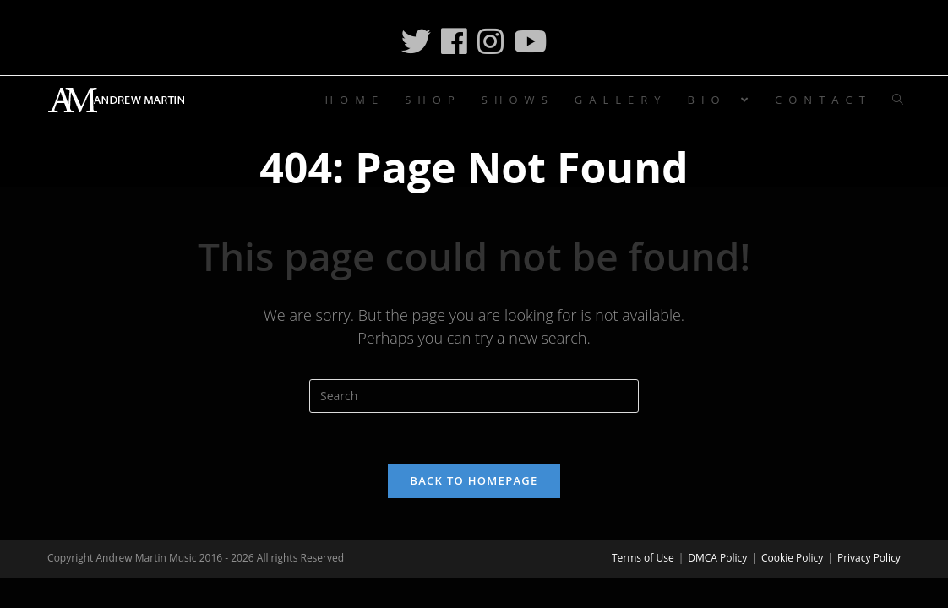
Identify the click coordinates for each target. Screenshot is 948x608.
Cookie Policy (792, 558)
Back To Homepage (473, 480)
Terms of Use (643, 558)
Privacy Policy (869, 558)
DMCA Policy (717, 558)
